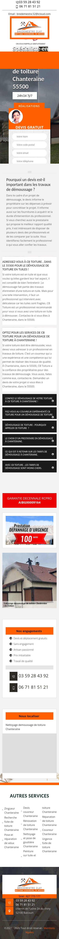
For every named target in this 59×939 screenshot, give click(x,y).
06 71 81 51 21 (27, 6)
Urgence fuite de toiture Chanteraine (48, 845)
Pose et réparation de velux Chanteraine (10, 841)
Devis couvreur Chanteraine (29, 812)
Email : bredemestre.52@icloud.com (29, 14)
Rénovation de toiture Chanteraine (29, 825)
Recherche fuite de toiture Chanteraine (10, 824)
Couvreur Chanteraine (48, 832)
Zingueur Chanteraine (10, 810)
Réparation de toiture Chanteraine (48, 821)
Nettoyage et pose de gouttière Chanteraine (29, 840)
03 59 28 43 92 (28, 2)
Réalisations (29, 106)
